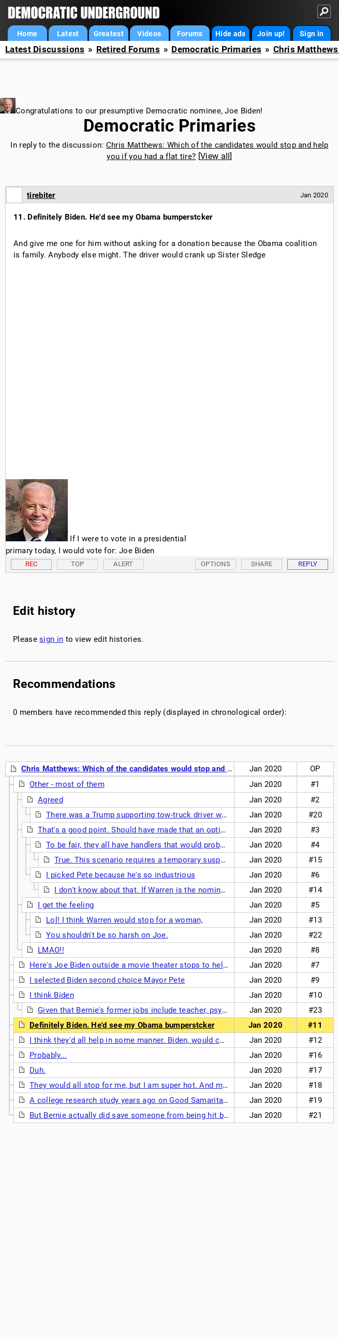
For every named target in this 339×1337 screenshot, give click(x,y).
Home (27, 34)
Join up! (271, 34)
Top (77, 564)
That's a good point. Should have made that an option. (135, 830)
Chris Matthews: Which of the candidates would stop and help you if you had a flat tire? (177, 768)
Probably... (48, 1055)
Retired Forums (128, 49)
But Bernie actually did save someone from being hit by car (135, 1115)
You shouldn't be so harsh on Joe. (107, 935)
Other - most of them (67, 784)
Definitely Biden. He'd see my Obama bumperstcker (122, 1025)
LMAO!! (51, 950)
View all (215, 156)
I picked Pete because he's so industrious (120, 875)
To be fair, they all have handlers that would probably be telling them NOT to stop (191, 845)
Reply (308, 564)
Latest (68, 34)
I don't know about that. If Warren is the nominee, (142, 890)
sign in (51, 639)
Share (262, 564)
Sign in (311, 34)
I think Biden (52, 995)
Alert (123, 564)
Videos (149, 34)
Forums (190, 34)
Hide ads (230, 34)
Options (215, 564)
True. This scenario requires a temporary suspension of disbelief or (175, 860)
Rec (31, 564)
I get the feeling (66, 905)
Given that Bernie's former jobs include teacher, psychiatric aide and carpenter (178, 1010)
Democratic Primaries (216, 49)
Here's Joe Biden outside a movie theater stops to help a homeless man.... (164, 965)
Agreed (50, 799)
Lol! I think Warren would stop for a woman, (124, 920)
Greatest (109, 34)
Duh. (38, 1070)
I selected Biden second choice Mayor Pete (107, 980)
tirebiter (41, 195)
